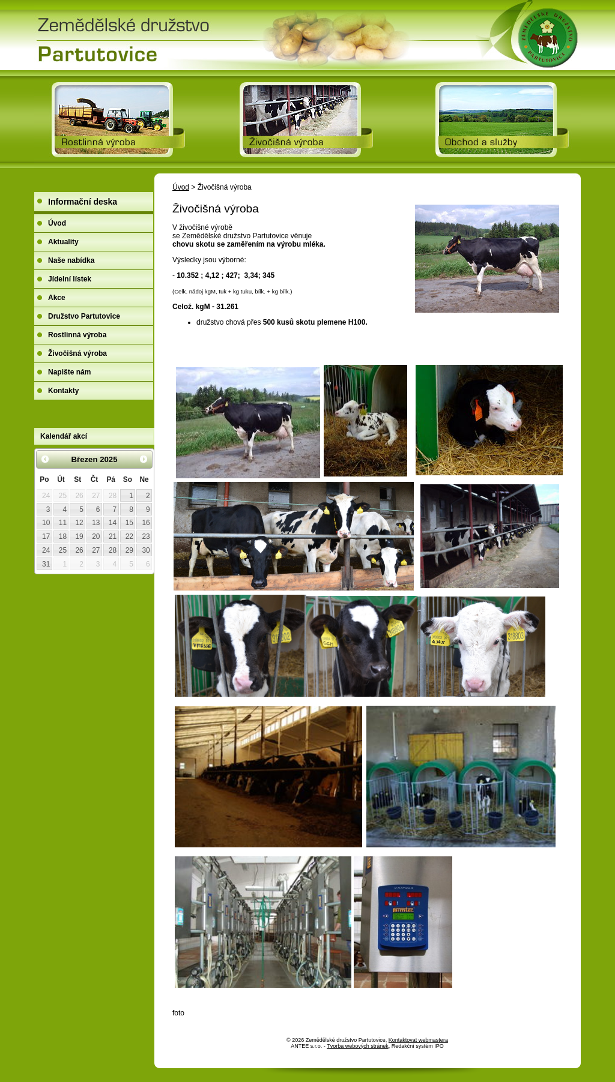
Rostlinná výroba (77, 335)
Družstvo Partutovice (84, 316)
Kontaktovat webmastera (418, 1040)
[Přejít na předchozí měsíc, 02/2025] (45, 459)
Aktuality (63, 242)
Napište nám (69, 372)
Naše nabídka (71, 260)
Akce (56, 297)
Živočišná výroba (77, 353)
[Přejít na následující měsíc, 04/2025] (143, 459)
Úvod (180, 187)
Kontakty (63, 390)
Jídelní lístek (69, 279)
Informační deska (82, 201)
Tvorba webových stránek (358, 1046)
